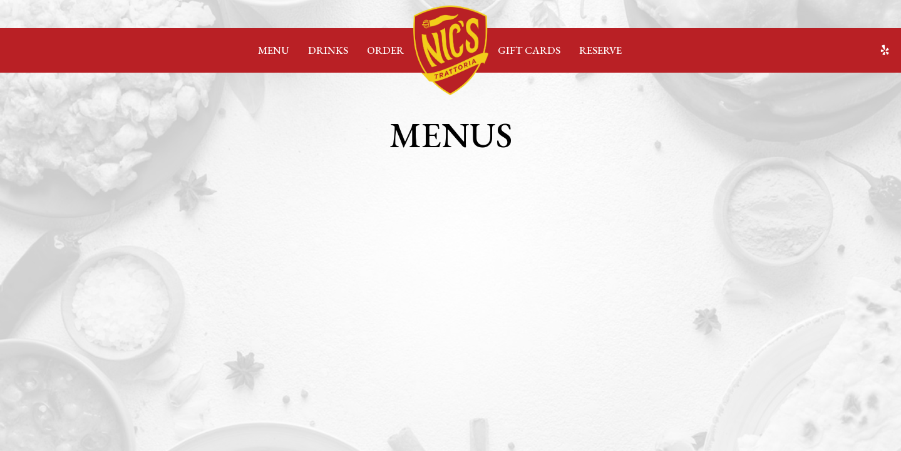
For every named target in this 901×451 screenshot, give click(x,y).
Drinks (328, 50)
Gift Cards (529, 50)
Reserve (600, 50)
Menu (273, 50)
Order (385, 50)
